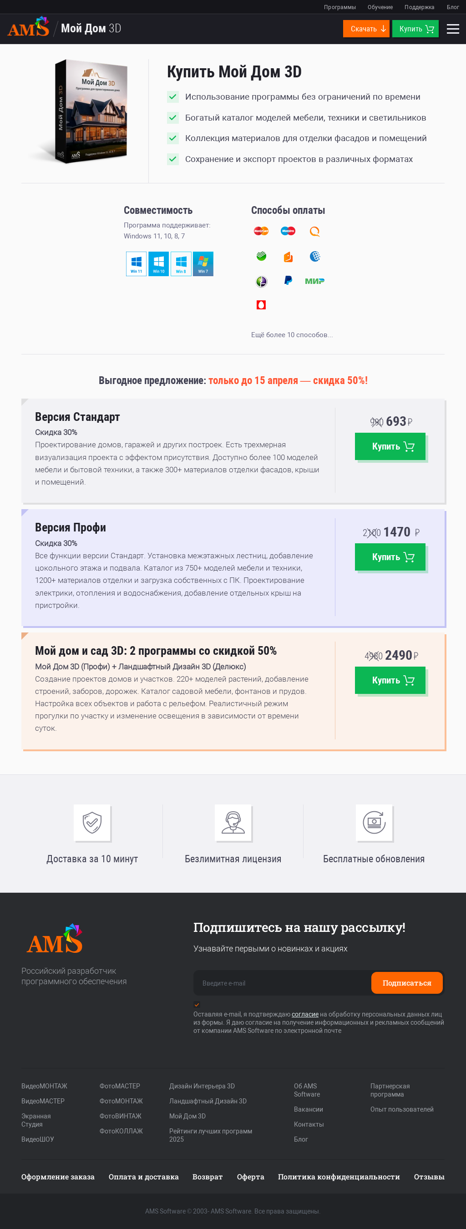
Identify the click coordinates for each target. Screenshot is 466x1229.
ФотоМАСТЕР (120, 1086)
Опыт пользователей (402, 1109)
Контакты (309, 1124)
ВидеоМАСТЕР (43, 1101)
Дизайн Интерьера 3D (202, 1086)
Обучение (380, 7)
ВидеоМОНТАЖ (44, 1086)
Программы (340, 7)
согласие (305, 1014)
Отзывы (429, 1176)
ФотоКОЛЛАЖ (121, 1131)
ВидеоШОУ (37, 1139)
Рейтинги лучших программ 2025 (210, 1135)
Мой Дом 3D (187, 1116)
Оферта (250, 1176)
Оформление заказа (58, 1176)
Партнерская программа (390, 1090)
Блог (453, 7)
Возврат (207, 1176)
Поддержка (420, 7)
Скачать (369, 28)
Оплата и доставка (144, 1176)
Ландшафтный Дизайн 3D (208, 1101)
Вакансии (308, 1109)
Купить (417, 29)
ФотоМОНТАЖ (121, 1101)
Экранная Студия (36, 1120)
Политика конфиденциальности (339, 1176)
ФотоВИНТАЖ (121, 1116)
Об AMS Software (307, 1090)
